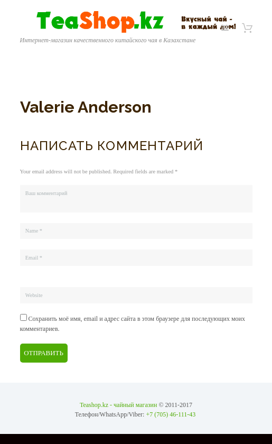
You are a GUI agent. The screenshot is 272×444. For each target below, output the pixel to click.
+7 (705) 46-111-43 (170, 414)
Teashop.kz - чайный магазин (118, 405)
